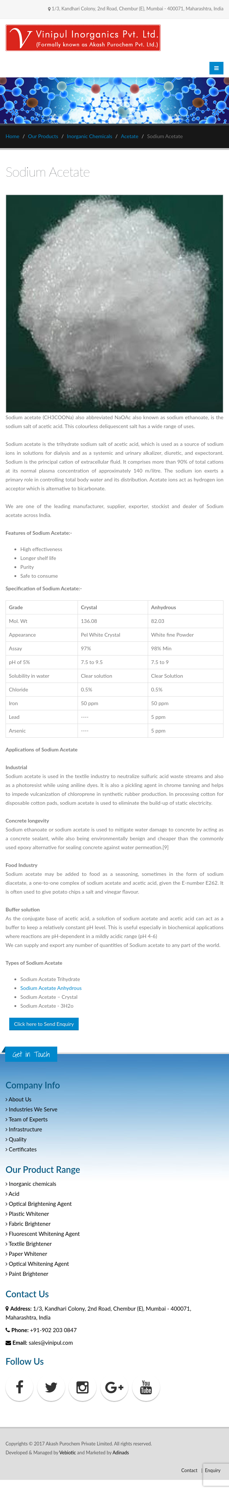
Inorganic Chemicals (89, 136)
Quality (16, 1139)
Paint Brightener (27, 1273)
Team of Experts (27, 1119)
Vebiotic (67, 1452)
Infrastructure (24, 1129)
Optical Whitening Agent (37, 1263)
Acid (12, 1193)
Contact (189, 1470)
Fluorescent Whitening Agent (43, 1233)
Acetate (129, 136)
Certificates (21, 1149)
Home (12, 136)
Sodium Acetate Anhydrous (51, 988)
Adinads (121, 1452)
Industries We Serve (31, 1109)
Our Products (43, 136)
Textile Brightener (29, 1243)
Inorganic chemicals (31, 1183)
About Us (18, 1099)
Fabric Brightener (28, 1223)
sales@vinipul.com (51, 1342)
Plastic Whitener (27, 1213)
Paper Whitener (26, 1253)
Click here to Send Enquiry (44, 1024)
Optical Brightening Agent (39, 1203)
